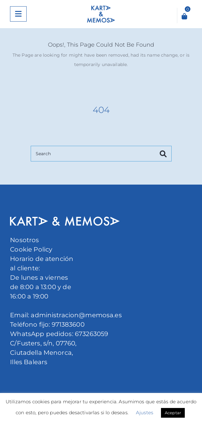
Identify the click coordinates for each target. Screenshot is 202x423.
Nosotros (24, 240)
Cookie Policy (31, 249)
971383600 (68, 324)
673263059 (91, 334)
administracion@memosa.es (75, 315)
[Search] (101, 153)
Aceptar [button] (173, 412)
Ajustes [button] (144, 412)
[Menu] (18, 14)
